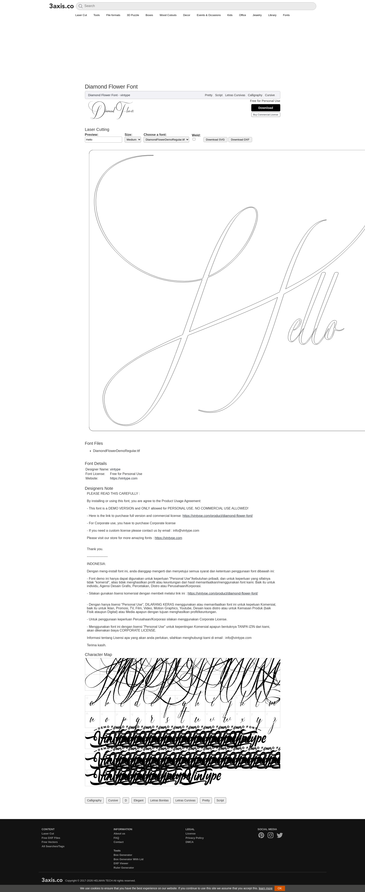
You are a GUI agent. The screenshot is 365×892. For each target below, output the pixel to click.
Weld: (196, 135)
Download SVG (215, 139)
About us (119, 833)
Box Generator (123, 854)
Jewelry (257, 15)
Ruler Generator (124, 867)
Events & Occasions (209, 15)
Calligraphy (255, 95)
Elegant (138, 800)
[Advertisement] (182, 52)
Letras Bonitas (159, 800)
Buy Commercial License (265, 114)
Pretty (208, 95)
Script (218, 95)
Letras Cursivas (235, 95)
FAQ (116, 837)
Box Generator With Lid (129, 859)
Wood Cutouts (168, 15)
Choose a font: (155, 134)
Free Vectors (50, 842)
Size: (128, 134)
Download (265, 107)
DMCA (190, 842)
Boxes (149, 15)
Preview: (91, 134)
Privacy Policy (195, 837)
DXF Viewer (121, 863)
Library (272, 15)
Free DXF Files (51, 837)
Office (242, 15)
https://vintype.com (123, 478)
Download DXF (240, 139)
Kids (229, 15)
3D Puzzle (133, 15)
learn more (265, 888)
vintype (125, 95)
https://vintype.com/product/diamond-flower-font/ (218, 515)
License (191, 833)
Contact (119, 842)
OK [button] (280, 888)
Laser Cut (81, 15)
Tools (97, 15)
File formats (113, 15)
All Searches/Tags (53, 846)
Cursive (270, 95)
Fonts (286, 15)
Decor (186, 15)
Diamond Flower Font (103, 95)
